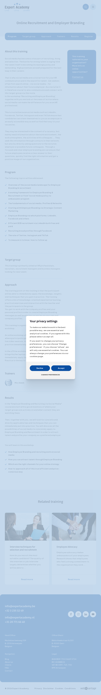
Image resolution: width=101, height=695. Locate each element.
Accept (61, 368)
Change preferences (50, 375)
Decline (39, 368)
